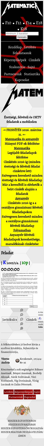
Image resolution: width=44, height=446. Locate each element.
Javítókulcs (9, 319)
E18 (39, 23)
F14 (29, 23)
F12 (19, 23)
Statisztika (32, 74)
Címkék (34, 60)
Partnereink (13, 74)
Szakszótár (17, 67)
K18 (23, 29)
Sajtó (31, 67)
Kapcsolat (22, 79)
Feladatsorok (22, 53)
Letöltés (30, 47)
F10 (8, 23)
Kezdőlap (15, 47)
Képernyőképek (15, 60)
